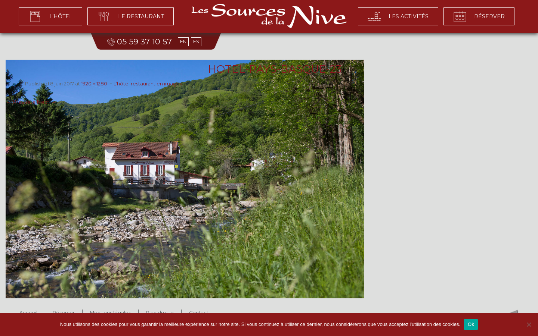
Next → (46, 102)
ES (196, 41)
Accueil (28, 312)
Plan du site (160, 312)
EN (183, 41)
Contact (198, 312)
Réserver (64, 312)
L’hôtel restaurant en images (148, 84)
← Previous (20, 102)
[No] (528, 324)
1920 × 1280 (94, 84)
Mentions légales (110, 312)
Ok (471, 324)
